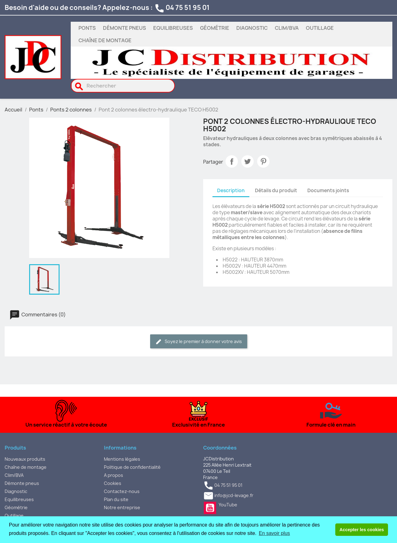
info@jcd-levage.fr (233, 495)
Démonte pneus (124, 28)
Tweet (247, 161)
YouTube (210, 508)
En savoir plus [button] (274, 533)
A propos (113, 475)
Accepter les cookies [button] (362, 529)
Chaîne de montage (105, 40)
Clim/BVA (287, 28)
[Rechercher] (123, 85)
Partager (231, 161)
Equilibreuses (173, 28)
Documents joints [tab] (328, 190)
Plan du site (116, 499)
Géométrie (214, 28)
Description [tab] (231, 190)
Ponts (87, 28)
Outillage (320, 28)
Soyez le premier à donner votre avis (198, 341)
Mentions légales (122, 459)
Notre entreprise (122, 507)
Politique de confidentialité (132, 467)
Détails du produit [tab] (276, 190)
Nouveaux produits (25, 459)
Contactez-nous (122, 491)
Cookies (112, 483)
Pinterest (263, 161)
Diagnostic (252, 28)
